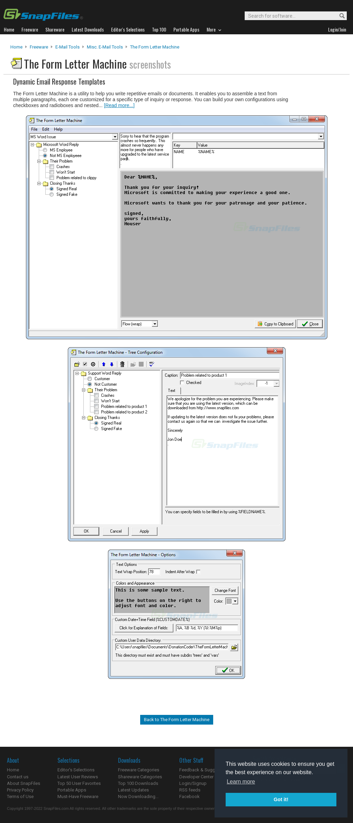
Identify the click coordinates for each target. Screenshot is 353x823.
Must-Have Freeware (77, 796)
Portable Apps (71, 790)
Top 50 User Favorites (79, 783)
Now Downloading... (138, 796)
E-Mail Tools (67, 47)
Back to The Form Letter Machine (176, 719)
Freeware (39, 47)
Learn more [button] (241, 782)
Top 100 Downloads (138, 783)
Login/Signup (193, 783)
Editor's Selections (75, 769)
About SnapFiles (23, 783)
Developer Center (196, 776)
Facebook (189, 796)
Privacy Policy (20, 790)
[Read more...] (119, 105)
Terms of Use (20, 796)
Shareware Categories (140, 776)
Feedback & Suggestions (204, 769)
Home (16, 47)
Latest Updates (133, 790)
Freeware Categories (138, 769)
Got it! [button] (281, 799)
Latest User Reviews (77, 776)
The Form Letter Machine (154, 47)
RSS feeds (189, 790)
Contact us (17, 776)
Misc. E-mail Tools (105, 47)
